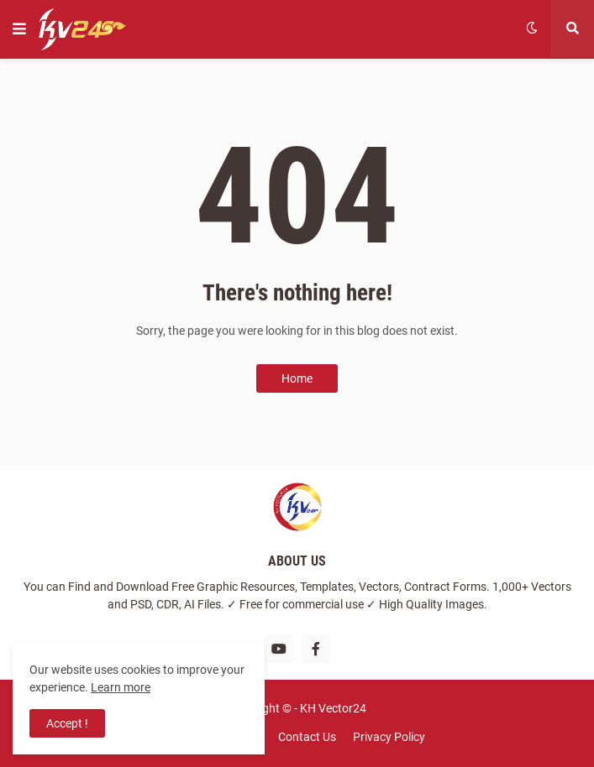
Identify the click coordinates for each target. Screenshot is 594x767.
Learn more (120, 687)
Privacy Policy (389, 737)
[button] (19, 29)
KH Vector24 (333, 708)
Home (297, 378)
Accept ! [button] (67, 723)
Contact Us (307, 737)
